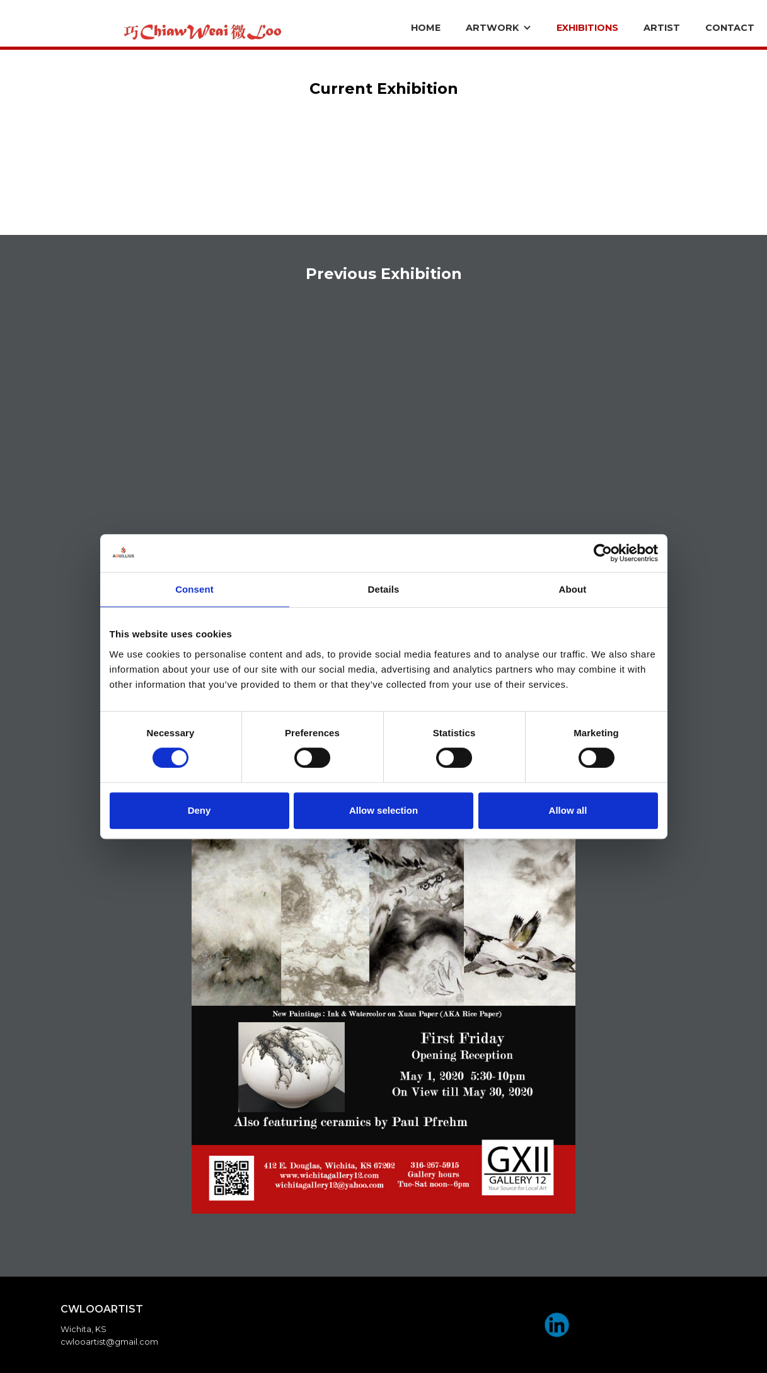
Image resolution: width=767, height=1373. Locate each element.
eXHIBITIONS (587, 27)
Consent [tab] (194, 589)
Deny (199, 810)
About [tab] (573, 589)
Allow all (568, 810)
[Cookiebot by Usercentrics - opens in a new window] (603, 553)
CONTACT (729, 27)
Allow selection (383, 810)
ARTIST (661, 27)
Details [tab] (384, 589)
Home (426, 27)
